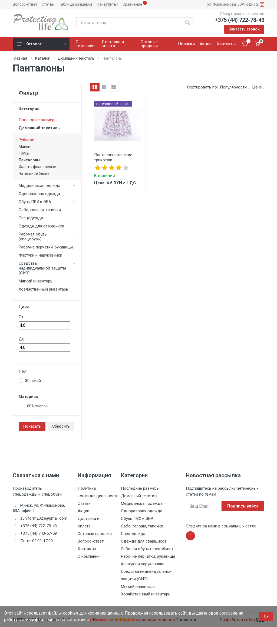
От (21, 316)
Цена (24, 307)
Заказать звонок (244, 29)
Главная (20, 58)
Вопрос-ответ (25, 4)
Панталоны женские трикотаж (113, 157)
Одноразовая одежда (39, 193)
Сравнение (132, 4)
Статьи (48, 4)
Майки (24, 146)
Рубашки (26, 140)
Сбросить (61, 426)
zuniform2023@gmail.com (43, 518)
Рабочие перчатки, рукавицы (46, 247)
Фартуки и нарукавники (40, 255)
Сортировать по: (202, 87)
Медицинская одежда (39, 185)
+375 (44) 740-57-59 (38, 533)
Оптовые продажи (95, 533)
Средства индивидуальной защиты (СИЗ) (42, 268)
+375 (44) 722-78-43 (239, 20)
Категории (29, 109)
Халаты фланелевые (37, 167)
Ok (266, 616)
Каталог (41, 44)
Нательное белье (34, 173)
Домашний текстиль (76, 58)
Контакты (87, 548)
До (22, 339)
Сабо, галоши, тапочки (40, 209)
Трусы (24, 153)
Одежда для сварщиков (41, 226)
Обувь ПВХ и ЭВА (35, 201)
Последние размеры (38, 119)
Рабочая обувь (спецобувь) (33, 236)
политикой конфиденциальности (123, 619)
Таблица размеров (76, 4)
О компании (89, 556)
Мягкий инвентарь (35, 281)
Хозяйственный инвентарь (43, 289)
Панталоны (29, 160)
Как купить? (107, 4)
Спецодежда (31, 218)
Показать (32, 426)
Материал (28, 396)
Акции (83, 511)
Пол (23, 371)
